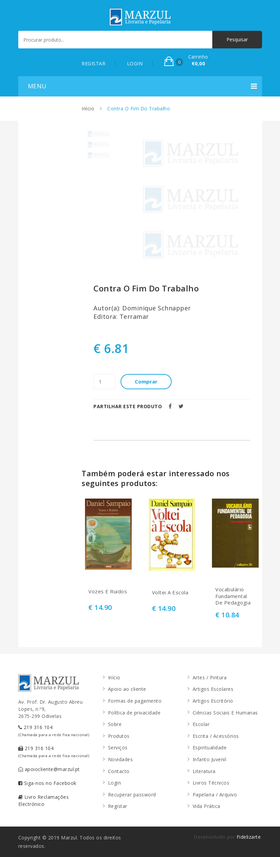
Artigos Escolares (213, 689)
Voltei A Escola (170, 592)
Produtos (119, 736)
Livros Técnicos (211, 782)
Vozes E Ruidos (107, 591)
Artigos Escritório (213, 701)
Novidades (120, 759)
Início (88, 108)
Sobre (115, 724)
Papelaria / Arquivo (215, 794)
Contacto (119, 771)
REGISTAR (93, 63)
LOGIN (135, 63)
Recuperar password (132, 794)
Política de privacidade (134, 712)
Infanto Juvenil (210, 759)
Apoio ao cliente (127, 689)
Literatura (204, 771)
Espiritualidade (210, 747)
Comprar (146, 381)
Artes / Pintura (210, 677)
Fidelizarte (249, 837)
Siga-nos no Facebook (47, 783)
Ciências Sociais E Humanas (225, 712)
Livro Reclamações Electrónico (43, 800)
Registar (117, 806)
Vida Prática (206, 806)
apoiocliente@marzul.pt (49, 769)
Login (114, 782)
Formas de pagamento (135, 701)
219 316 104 (53, 730)
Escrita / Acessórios (216, 736)
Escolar (201, 724)
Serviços (118, 747)
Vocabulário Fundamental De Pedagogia (233, 596)
